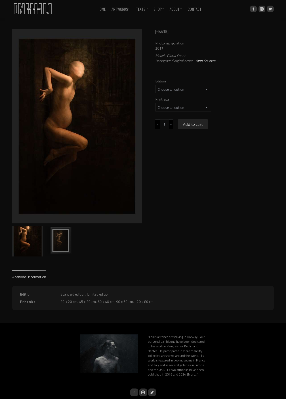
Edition (160, 81)
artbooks (183, 369)
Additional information (29, 276)
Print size (162, 99)
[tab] (29, 274)
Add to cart (193, 124)
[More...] (192, 374)
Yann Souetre (205, 60)
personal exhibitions (161, 341)
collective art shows (161, 355)
